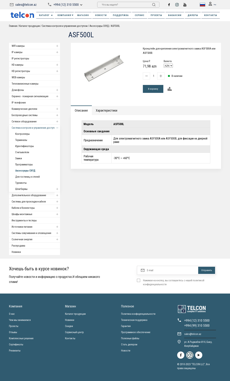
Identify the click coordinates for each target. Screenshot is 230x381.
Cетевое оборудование (36, 121)
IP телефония (19, 102)
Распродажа (18, 245)
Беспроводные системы (36, 115)
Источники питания (36, 227)
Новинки (16, 252)
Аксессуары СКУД (99, 25)
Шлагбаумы (37, 189)
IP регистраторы (20, 58)
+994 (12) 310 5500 (65, 4)
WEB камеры (18, 77)
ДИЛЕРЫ (193, 15)
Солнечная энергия (36, 239)
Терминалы (21, 140)
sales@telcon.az (26, 4)
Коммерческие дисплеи (36, 109)
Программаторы (24, 164)
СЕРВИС (139, 15)
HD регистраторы (36, 71)
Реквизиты (14, 350)
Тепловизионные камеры (25, 83)
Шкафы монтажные (36, 214)
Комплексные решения (21, 338)
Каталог (46, 15)
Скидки (69, 326)
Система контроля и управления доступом (65, 25)
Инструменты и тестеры (24, 220)
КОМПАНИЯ (66, 15)
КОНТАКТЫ (210, 15)
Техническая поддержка (134, 320)
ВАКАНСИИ (174, 15)
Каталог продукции (29, 25)
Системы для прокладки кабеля (36, 202)
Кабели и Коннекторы (36, 208)
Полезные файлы (130, 338)
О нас (12, 313)
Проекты (13, 326)
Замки (18, 158)
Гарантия (126, 326)
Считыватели (22, 152)
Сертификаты (16, 344)
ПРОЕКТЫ (156, 15)
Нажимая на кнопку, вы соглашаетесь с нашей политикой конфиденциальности (173, 282)
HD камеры (36, 65)
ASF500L (115, 25)
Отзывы (13, 332)
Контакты (70, 338)
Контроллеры (22, 133)
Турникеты (21, 182)
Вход (210, 4)
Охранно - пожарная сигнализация (36, 96)
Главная (13, 25)
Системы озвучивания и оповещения (36, 233)
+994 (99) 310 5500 (197, 325)
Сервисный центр (74, 332)
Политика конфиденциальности (138, 313)
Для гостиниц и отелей (27, 176)
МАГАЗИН (83, 15)
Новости (125, 350)
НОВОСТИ (101, 15)
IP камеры (36, 52)
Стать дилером (129, 344)
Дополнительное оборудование (36, 195)
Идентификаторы (24, 146)
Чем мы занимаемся (20, 320)
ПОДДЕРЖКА (121, 15)
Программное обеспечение (135, 332)
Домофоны (36, 90)
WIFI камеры (36, 46)
